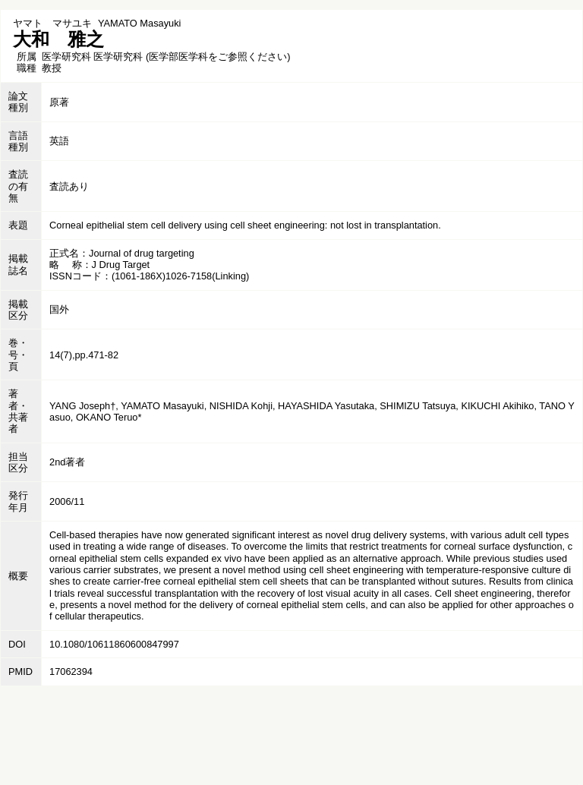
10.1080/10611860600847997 (114, 644)
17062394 (71, 671)
